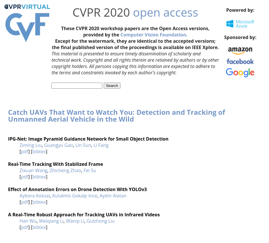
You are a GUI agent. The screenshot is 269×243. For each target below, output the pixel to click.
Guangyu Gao (58, 145)
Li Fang (101, 145)
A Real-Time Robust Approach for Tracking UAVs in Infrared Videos (84, 214)
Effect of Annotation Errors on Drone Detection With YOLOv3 (77, 189)
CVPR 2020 (101, 12)
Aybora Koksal (35, 196)
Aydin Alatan (112, 196)
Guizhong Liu (101, 221)
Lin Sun (83, 145)
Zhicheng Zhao (65, 170)
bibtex (39, 151)
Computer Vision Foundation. (153, 35)
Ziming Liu (31, 145)
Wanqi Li (75, 221)
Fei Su (90, 170)
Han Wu (28, 221)
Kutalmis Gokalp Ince (74, 196)
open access (165, 12)
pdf (24, 151)
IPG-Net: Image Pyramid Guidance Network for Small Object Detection (88, 139)
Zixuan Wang (33, 170)
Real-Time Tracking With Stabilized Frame (55, 164)
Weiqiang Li (51, 221)
